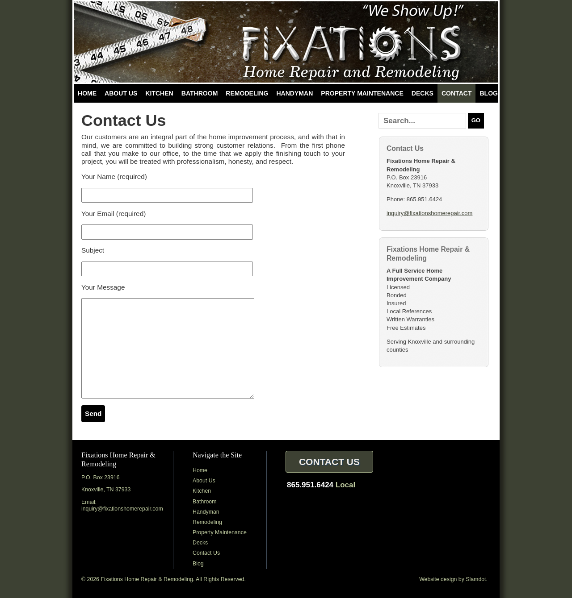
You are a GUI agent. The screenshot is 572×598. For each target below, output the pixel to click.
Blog (488, 93)
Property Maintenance (362, 93)
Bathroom (199, 93)
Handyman (294, 93)
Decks (422, 93)
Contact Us (206, 553)
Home (87, 93)
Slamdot (476, 579)
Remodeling (247, 93)
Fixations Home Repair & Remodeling (286, 42)
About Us (121, 93)
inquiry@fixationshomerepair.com (429, 213)
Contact (457, 93)
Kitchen (159, 93)
